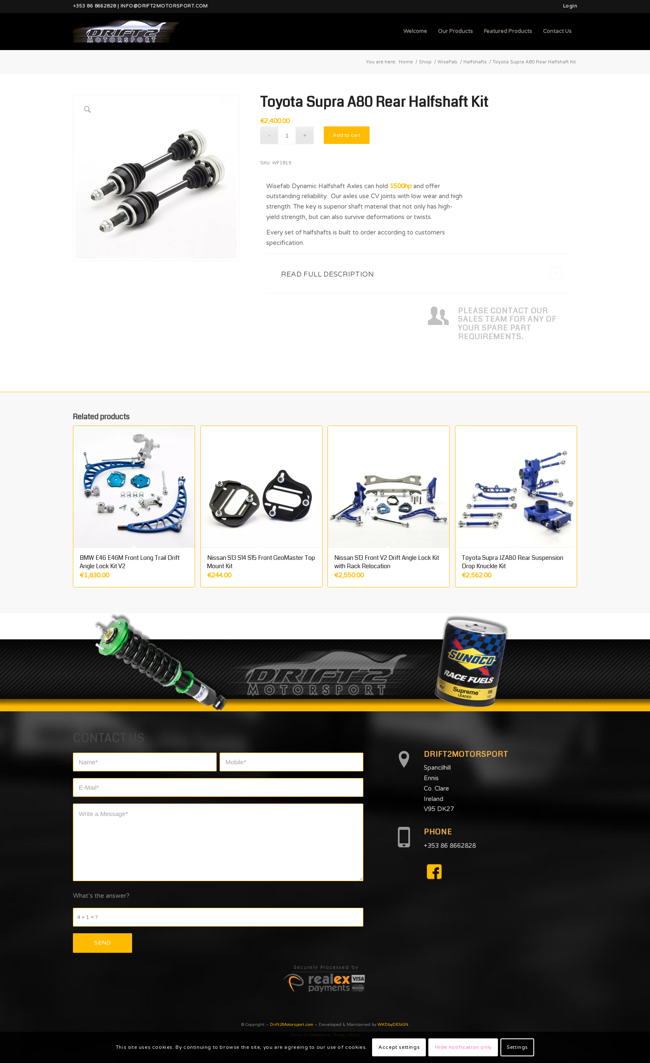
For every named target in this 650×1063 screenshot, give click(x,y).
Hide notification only (463, 1047)
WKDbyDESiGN (393, 1024)
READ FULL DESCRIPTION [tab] (421, 273)
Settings (517, 1047)
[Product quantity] (287, 135)
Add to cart (346, 135)
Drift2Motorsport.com (291, 1024)
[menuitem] (568, 6)
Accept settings (399, 1047)
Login (570, 6)
